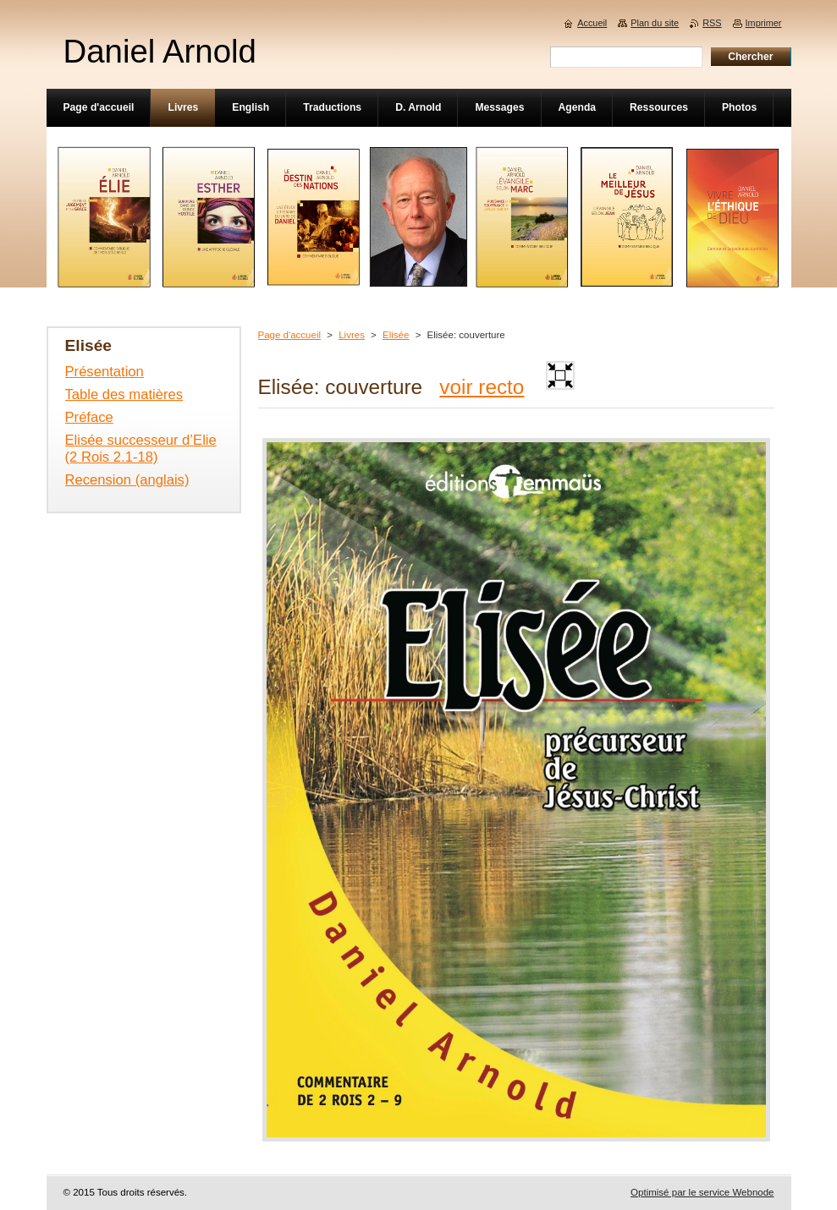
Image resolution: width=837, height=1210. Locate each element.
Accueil (592, 23)
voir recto (481, 386)
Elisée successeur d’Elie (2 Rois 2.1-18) (141, 448)
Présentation (104, 372)
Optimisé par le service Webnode (702, 1192)
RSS (711, 23)
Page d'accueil (290, 335)
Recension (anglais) (127, 480)
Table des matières (124, 394)
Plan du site (655, 23)
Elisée (396, 335)
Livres (352, 335)
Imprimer (764, 23)
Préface (89, 417)
